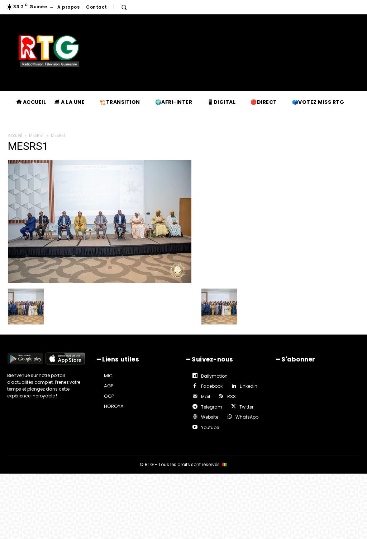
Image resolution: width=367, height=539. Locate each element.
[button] (124, 7)
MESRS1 (36, 135)
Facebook (210, 385)
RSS (230, 394)
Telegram (210, 404)
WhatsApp (245, 413)
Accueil (15, 135)
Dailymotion (213, 375)
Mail (204, 394)
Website (208, 413)
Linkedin (247, 385)
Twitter (245, 404)
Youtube (209, 422)
